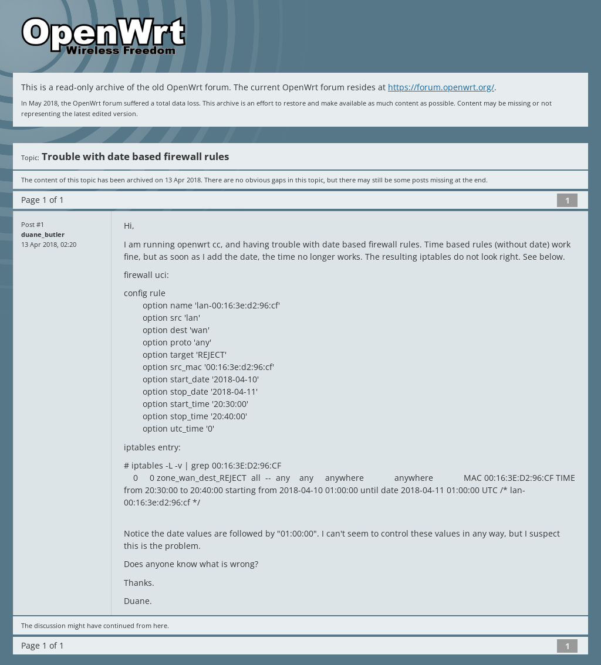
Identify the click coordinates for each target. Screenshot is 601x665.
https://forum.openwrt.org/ (441, 87)
